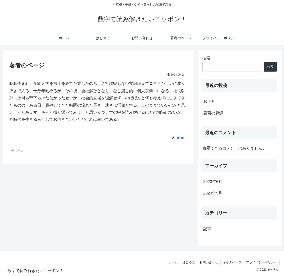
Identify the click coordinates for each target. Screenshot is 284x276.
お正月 (209, 101)
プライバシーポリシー (261, 262)
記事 (207, 229)
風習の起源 (213, 113)
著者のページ (232, 262)
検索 (206, 58)
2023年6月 (212, 181)
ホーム (173, 262)
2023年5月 (212, 193)
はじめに (188, 262)
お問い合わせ (208, 262)
